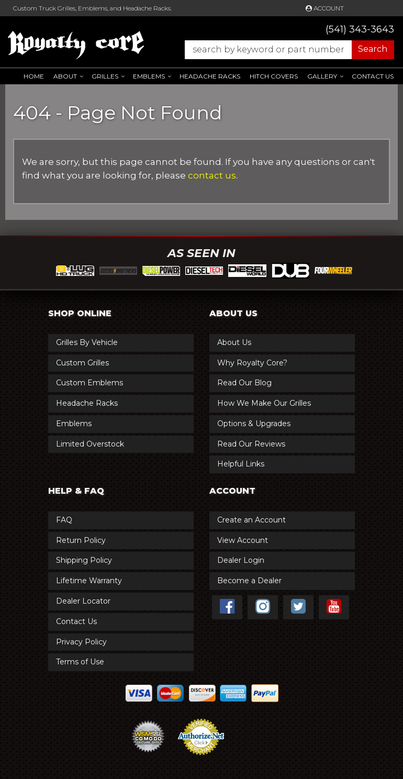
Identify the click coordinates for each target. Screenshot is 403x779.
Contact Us (373, 76)
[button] (284, 49)
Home (34, 76)
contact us (212, 175)
